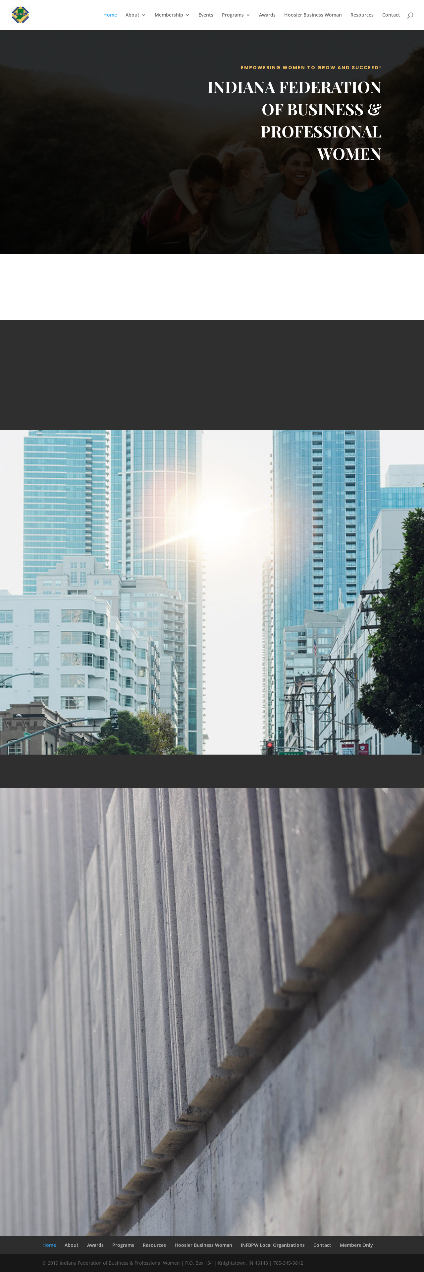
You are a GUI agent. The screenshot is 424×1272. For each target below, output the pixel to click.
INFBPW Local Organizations (273, 1245)
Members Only (356, 1245)
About (132, 15)
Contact (391, 15)
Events (205, 15)
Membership (169, 15)
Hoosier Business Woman (313, 15)
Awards (267, 15)
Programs (233, 15)
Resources (362, 15)
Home (110, 15)
